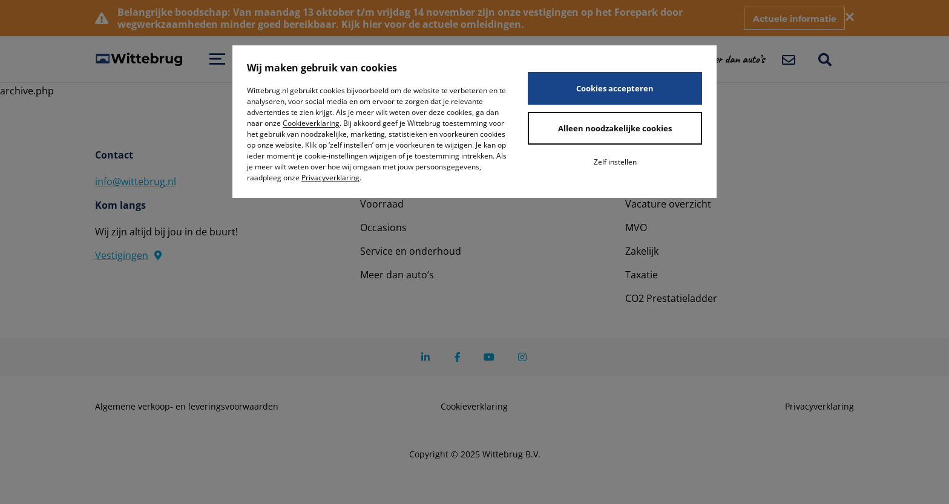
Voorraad (382, 204)
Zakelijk (641, 251)
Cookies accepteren (615, 88)
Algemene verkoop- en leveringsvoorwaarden (186, 406)
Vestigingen (128, 255)
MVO (636, 227)
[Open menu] (217, 59)
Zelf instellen (615, 162)
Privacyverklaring (330, 177)
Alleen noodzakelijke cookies (615, 128)
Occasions (383, 227)
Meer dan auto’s (397, 274)
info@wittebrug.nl (135, 181)
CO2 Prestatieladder (671, 298)
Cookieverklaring (311, 123)
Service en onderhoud (410, 251)
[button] (741, 59)
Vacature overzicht (668, 204)
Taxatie (641, 274)
